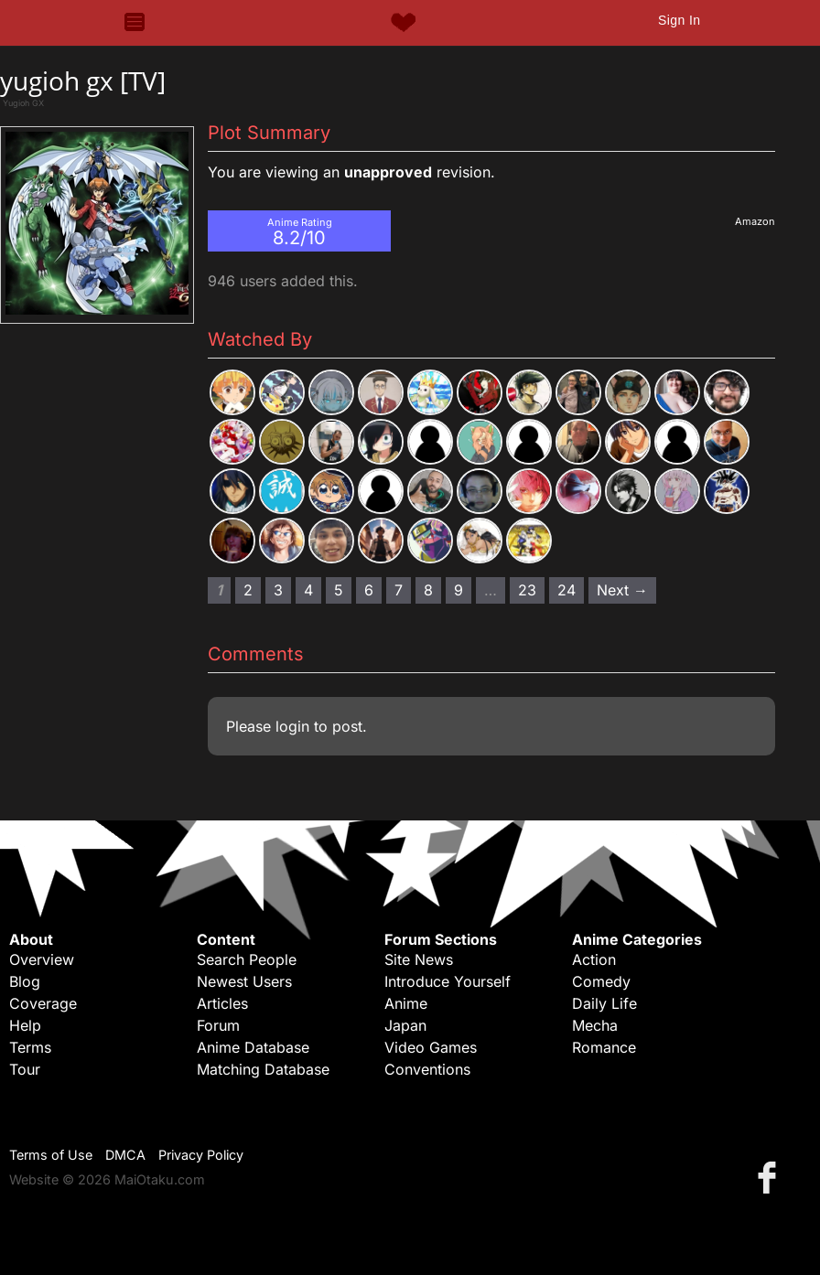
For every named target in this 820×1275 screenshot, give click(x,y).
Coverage (43, 1003)
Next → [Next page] (622, 590)
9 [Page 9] (458, 590)
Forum (218, 1025)
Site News (418, 959)
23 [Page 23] (527, 590)
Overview (41, 959)
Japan (405, 1025)
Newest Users (244, 981)
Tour (24, 1069)
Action (594, 959)
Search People (247, 959)
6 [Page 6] (368, 590)
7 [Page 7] (398, 590)
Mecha (595, 1025)
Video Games (430, 1047)
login (292, 726)
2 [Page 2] (248, 590)
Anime (405, 1003)
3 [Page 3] (278, 590)
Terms (30, 1047)
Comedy (601, 981)
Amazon (755, 221)
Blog (24, 981)
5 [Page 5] (338, 590)
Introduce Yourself (447, 981)
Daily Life (604, 1003)
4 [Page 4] (308, 590)
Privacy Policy (200, 1154)
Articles (222, 1003)
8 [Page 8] (428, 590)
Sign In (679, 20)
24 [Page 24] (566, 590)
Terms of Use (50, 1154)
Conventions (427, 1069)
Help (25, 1025)
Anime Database (253, 1047)
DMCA (125, 1154)
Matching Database (263, 1069)
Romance (604, 1047)
